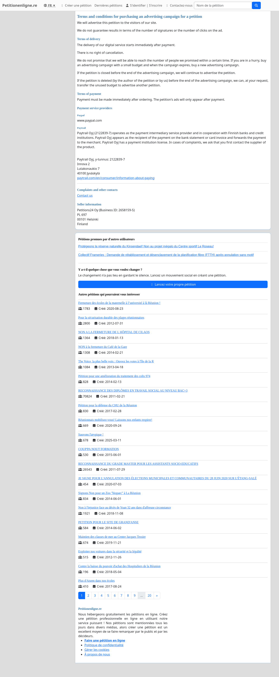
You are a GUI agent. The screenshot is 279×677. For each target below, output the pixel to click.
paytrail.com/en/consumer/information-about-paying (116, 178)
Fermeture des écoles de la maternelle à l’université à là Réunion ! (119, 303)
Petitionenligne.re (19, 5)
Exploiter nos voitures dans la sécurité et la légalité (109, 551)
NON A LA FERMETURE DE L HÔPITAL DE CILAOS (114, 332)
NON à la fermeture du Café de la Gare (102, 346)
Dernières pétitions (108, 5)
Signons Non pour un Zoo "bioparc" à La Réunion (109, 493)
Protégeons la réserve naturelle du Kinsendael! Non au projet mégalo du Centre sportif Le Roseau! (146, 246)
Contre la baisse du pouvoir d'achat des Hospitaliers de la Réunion (119, 566)
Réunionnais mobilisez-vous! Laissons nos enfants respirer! (115, 419)
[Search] (223, 5)
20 (149, 595)
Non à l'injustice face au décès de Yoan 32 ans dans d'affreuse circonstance (124, 507)
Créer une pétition (75, 5)
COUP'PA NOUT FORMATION (98, 449)
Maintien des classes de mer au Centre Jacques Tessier (112, 536)
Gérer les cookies (96, 650)
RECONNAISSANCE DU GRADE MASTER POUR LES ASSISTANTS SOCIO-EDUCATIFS (138, 463)
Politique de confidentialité (103, 645)
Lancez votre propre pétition (173, 284)
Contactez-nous (179, 5)
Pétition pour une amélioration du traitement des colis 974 (114, 376)
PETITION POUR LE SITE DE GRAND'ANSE (108, 522)
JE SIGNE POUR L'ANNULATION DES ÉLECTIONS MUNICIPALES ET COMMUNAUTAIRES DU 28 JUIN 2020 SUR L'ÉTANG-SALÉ (167, 478)
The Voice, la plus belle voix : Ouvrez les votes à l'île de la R (116, 361)
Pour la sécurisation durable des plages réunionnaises (111, 317)
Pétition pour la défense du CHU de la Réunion (107, 405)
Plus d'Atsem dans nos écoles (96, 580)
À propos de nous (97, 654)
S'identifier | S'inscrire (143, 5)
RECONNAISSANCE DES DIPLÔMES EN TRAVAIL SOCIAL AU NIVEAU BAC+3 (132, 390)
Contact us (85, 195)
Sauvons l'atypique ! (90, 434)
